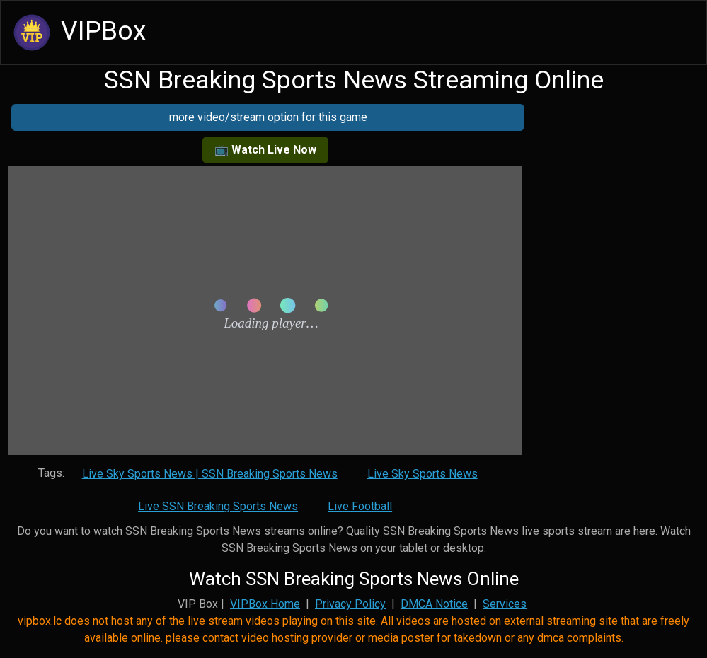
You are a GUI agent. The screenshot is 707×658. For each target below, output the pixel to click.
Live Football (360, 506)
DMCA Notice (434, 604)
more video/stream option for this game (268, 117)
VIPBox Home (265, 604)
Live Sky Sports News (422, 473)
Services (505, 604)
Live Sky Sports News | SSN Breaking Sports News (210, 473)
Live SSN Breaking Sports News (218, 506)
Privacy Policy (350, 604)
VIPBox (77, 32)
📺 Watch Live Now (265, 149)
